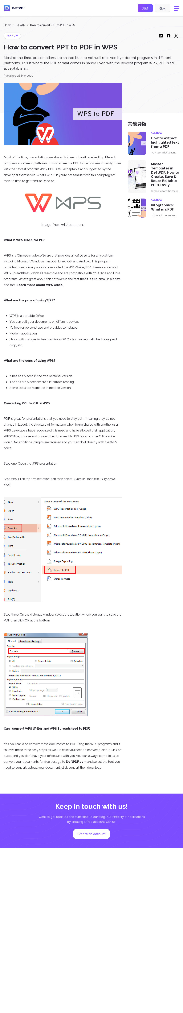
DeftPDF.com (76, 762)
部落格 (21, 25)
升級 (145, 8)
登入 (162, 8)
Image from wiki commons (62, 225)
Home (7, 25)
